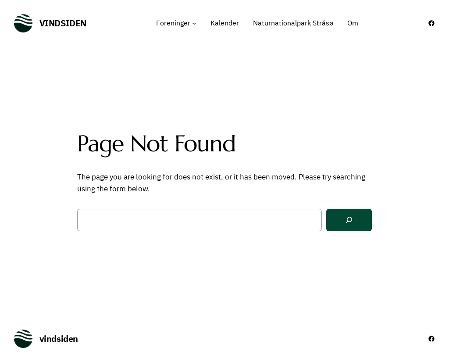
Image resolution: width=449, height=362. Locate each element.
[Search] (349, 220)
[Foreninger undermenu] (194, 23)
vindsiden (62, 23)
